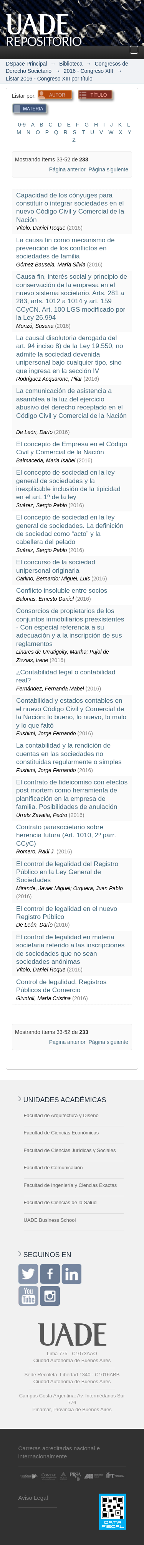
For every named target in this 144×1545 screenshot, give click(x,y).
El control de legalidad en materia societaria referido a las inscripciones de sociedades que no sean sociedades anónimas (70, 949)
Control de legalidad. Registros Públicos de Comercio (61, 986)
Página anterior (67, 169)
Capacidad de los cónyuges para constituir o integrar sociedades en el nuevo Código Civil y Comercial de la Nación (70, 207)
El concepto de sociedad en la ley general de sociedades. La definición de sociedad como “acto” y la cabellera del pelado (70, 529)
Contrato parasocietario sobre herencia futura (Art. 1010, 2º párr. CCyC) (66, 835)
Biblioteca (71, 64)
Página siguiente (108, 169)
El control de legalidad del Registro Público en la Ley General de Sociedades (67, 872)
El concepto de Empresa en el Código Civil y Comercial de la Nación (71, 448)
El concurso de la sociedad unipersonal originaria (55, 566)
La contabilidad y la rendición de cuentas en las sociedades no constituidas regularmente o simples (69, 753)
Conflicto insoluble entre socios (61, 590)
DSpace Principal (26, 64)
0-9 (22, 125)
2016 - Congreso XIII (88, 71)
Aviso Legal (33, 1497)
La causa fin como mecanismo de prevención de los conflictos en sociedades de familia (65, 248)
